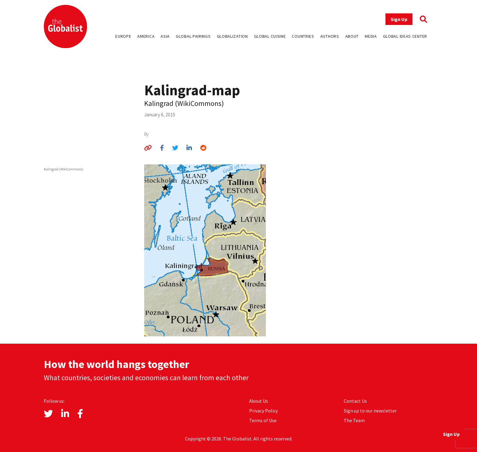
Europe (123, 36)
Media (371, 36)
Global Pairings (193, 36)
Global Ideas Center (405, 36)
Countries (303, 36)
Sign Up (399, 19)
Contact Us (355, 401)
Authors (329, 36)
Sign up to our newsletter (370, 411)
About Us (258, 401)
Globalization (232, 36)
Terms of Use (263, 420)
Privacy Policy (263, 411)
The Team (354, 420)
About (352, 36)
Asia (165, 36)
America (146, 36)
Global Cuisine (270, 36)
